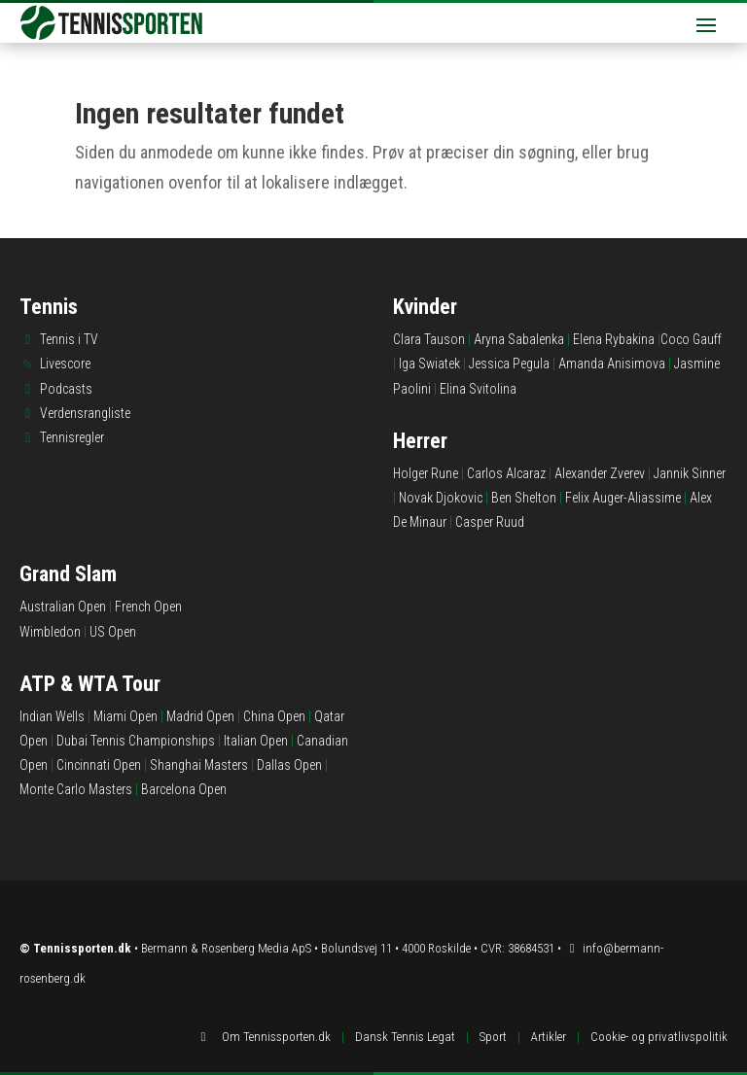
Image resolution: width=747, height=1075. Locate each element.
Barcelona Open (184, 789)
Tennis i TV (69, 339)
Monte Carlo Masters (75, 789)
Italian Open (256, 740)
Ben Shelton (523, 497)
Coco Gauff (691, 339)
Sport (493, 1036)
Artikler (548, 1036)
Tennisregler (72, 437)
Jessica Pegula (509, 363)
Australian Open (62, 606)
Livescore (65, 363)
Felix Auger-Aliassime (623, 497)
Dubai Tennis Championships (135, 740)
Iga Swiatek (429, 363)
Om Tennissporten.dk (276, 1036)
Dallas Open (289, 765)
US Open (112, 632)
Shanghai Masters (199, 765)
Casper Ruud (489, 522)
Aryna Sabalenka (519, 339)
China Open (274, 716)
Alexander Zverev (599, 473)
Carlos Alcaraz (506, 473)
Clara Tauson (429, 339)
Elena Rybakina (614, 339)
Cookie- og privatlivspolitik (659, 1036)
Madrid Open (200, 716)
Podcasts (66, 389)
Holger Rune (425, 473)
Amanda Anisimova (611, 363)
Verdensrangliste (85, 413)
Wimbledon (50, 632)
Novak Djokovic (440, 497)
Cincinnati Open (98, 765)
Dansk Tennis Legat (405, 1036)
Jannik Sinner (690, 473)
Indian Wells (52, 716)
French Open (148, 606)
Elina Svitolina (478, 389)
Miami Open (125, 716)
